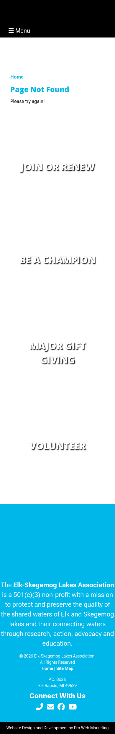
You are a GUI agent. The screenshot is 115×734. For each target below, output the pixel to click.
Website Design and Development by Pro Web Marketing (57, 727)
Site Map (64, 668)
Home (17, 77)
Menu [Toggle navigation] (19, 30)
